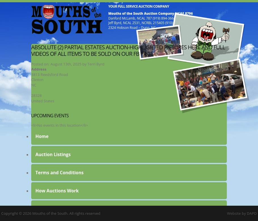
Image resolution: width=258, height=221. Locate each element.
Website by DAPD (242, 213)
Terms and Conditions (59, 172)
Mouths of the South (67, 19)
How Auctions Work (57, 191)
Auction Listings (53, 154)
